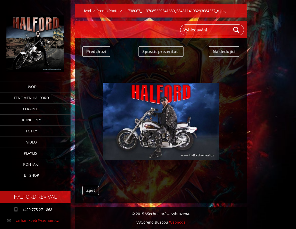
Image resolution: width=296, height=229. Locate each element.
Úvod (32, 86)
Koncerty (31, 119)
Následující (224, 51)
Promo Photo (107, 10)
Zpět (90, 190)
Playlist (31, 153)
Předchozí (96, 51)
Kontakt (31, 164)
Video (31, 142)
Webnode (177, 222)
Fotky (31, 131)
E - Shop (31, 175)
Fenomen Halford (31, 97)
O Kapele (31, 108)
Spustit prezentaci (161, 51)
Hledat (236, 30)
